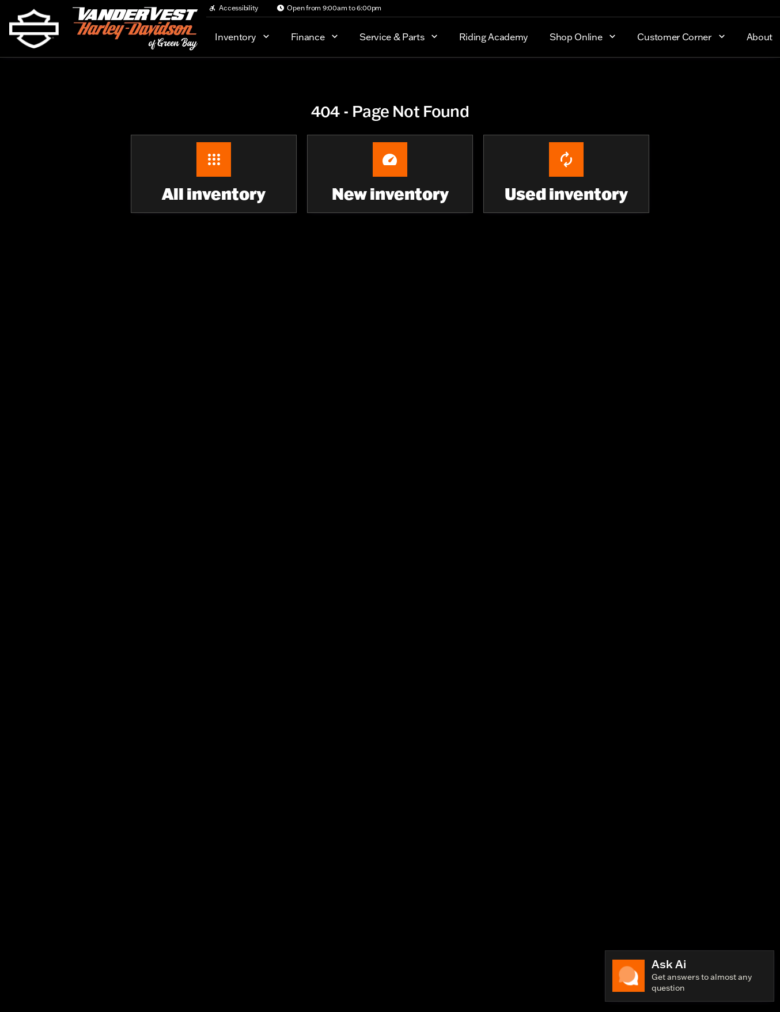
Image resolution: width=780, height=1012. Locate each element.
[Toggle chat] (689, 976)
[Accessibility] (233, 8)
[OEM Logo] (34, 29)
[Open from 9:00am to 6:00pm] (329, 8)
